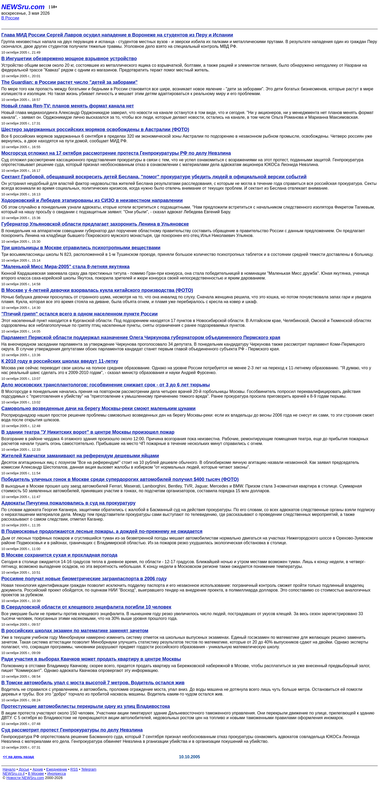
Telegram (89, 769)
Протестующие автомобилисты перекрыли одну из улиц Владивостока (85, 706)
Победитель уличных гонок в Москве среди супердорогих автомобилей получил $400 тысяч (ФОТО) (120, 479)
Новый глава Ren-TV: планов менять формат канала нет (67, 105)
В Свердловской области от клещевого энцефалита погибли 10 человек (86, 607)
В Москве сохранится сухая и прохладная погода (59, 555)
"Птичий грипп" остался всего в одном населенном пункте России (79, 314)
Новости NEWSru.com (25, 778)
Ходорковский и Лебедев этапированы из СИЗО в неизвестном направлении (92, 200)
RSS (74, 769)
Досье (24, 769)
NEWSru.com (23, 7)
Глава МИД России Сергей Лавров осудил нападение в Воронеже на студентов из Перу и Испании (117, 35)
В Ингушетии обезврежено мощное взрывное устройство (69, 58)
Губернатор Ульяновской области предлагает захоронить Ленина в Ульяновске (95, 224)
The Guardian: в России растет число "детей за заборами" (69, 82)
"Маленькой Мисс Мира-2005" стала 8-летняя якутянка (65, 266)
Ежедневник (56, 769)
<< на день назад (18, 757)
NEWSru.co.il (13, 773)
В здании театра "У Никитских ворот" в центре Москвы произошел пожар (87, 432)
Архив (38, 769)
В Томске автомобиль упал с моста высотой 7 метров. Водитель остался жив (92, 682)
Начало (9, 769)
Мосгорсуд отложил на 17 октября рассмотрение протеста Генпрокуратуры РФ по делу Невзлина (116, 153)
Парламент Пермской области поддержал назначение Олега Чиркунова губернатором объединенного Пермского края (140, 337)
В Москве (36, 773)
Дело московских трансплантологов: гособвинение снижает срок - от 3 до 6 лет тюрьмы (105, 384)
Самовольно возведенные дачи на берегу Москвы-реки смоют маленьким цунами (98, 408)
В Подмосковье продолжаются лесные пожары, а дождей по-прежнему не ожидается (101, 531)
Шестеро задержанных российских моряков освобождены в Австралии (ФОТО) (95, 129)
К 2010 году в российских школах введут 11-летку (59, 361)
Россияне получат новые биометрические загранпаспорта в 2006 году (84, 578)
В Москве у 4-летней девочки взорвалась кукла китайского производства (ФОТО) (97, 290)
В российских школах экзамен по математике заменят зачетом (74, 630)
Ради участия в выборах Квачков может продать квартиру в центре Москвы (91, 659)
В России (10, 18)
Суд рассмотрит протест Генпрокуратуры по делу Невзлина (72, 730)
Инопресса (56, 773)
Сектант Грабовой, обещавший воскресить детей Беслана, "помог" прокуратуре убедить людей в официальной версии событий (154, 176)
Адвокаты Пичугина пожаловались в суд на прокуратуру (68, 503)
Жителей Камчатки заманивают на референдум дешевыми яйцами (80, 455)
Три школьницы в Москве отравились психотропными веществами (81, 247)
